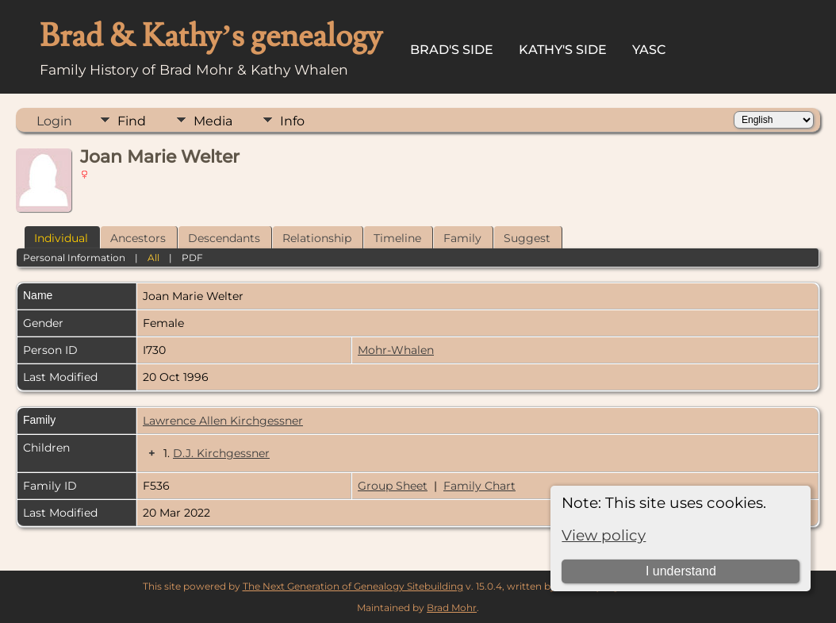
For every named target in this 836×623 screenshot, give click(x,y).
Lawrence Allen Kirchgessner (223, 420)
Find (131, 121)
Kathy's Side (563, 49)
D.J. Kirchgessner (221, 453)
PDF (192, 257)
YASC (649, 49)
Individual (61, 238)
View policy (604, 535)
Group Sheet (393, 486)
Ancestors (138, 238)
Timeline (397, 238)
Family (462, 238)
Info (292, 121)
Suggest (527, 238)
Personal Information (74, 257)
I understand (681, 571)
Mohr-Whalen (396, 350)
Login (54, 121)
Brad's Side (451, 49)
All (153, 257)
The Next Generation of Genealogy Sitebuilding (353, 586)
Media (213, 121)
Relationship (316, 238)
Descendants (224, 238)
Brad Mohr (452, 607)
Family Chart (479, 486)
